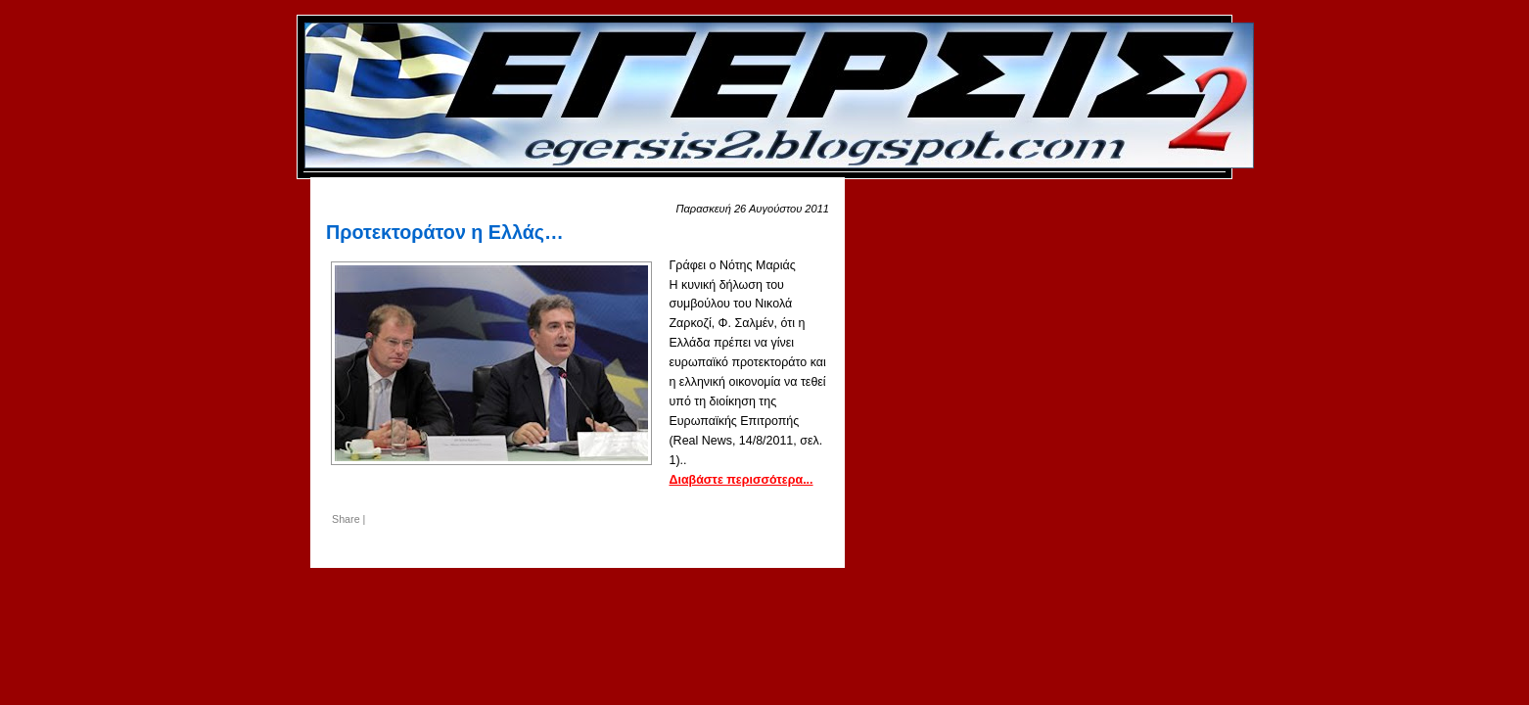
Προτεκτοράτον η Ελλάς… (445, 232)
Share (346, 519)
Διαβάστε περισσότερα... (740, 480)
